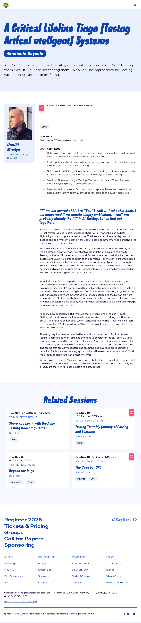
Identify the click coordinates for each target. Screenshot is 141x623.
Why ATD (9, 570)
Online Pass (44, 570)
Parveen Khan (83, 437)
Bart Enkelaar (82, 473)
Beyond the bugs (22, 471)
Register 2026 (23, 520)
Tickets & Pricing (27, 526)
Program (43, 564)
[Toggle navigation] (135, 4)
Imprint (110, 570)
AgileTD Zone (81, 564)
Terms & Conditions (117, 583)
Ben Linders (16, 433)
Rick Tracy (15, 476)
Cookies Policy (114, 564)
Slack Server (80, 570)
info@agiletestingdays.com (20, 603)
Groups (14, 533)
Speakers (43, 577)
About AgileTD (12, 564)
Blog (6, 583)
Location (43, 583)
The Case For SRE (88, 468)
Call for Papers (24, 539)
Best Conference (14, 577)
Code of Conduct (81, 577)
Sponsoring (20, 545)
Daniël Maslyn (14, 147)
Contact (76, 583)
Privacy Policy (113, 577)
